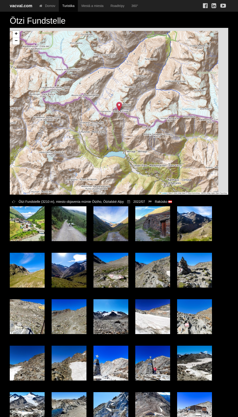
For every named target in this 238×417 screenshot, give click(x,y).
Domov (47, 6)
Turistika (68, 6)
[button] (119, 106)
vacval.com (21, 5)
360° (134, 6)
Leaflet (163, 193)
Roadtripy (117, 6)
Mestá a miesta (92, 6)
